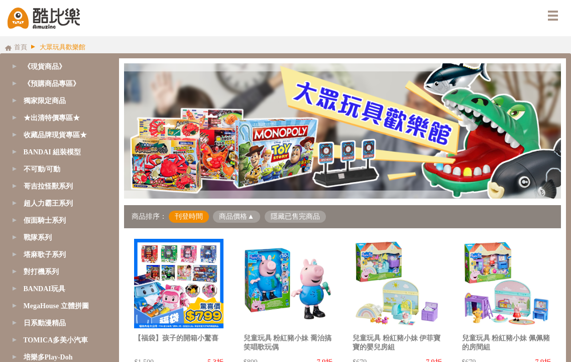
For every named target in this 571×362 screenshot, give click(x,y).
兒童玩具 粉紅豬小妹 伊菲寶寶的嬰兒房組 (396, 342)
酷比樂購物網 (44, 18)
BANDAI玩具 (44, 289)
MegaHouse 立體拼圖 (56, 306)
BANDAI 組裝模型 (52, 152)
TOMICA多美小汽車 (55, 340)
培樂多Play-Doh (48, 357)
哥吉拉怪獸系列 (48, 186)
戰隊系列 (38, 237)
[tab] (57, 83)
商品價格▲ (236, 216)
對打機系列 (41, 272)
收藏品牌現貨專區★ (55, 135)
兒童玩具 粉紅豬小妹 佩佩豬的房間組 (506, 342)
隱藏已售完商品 (295, 216)
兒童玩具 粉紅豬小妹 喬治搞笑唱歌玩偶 (287, 342)
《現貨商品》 (45, 66)
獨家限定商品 (45, 101)
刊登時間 (189, 216)
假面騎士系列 (45, 220)
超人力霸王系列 (48, 203)
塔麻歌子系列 (45, 254)
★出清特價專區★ (52, 118)
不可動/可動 (42, 169)
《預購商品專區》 (52, 83)
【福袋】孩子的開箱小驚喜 (176, 338)
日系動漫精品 (45, 323)
